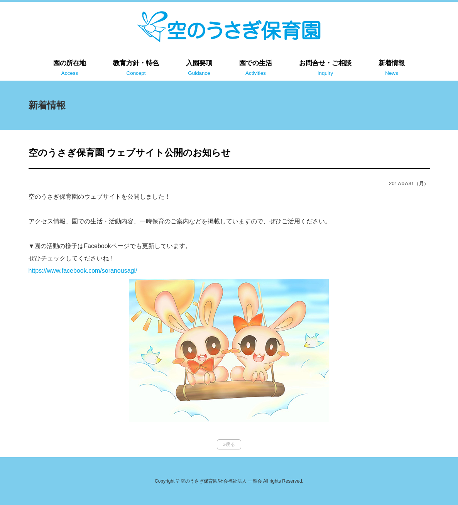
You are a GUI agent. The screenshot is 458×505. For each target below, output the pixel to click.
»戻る (229, 444)
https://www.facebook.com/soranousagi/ (83, 270)
